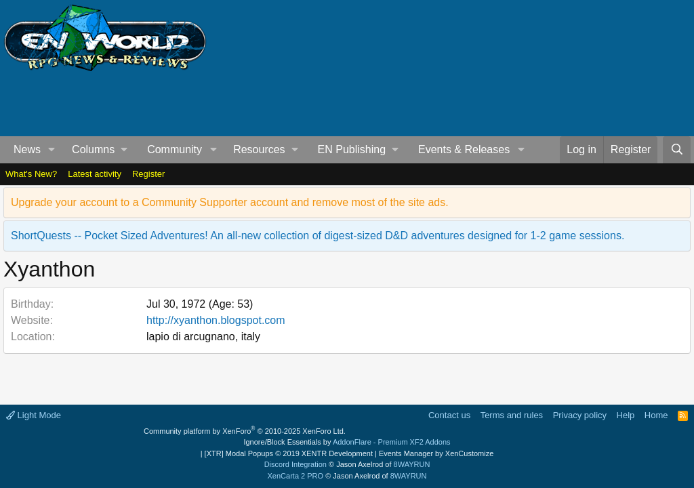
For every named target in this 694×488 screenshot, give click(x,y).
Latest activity (94, 174)
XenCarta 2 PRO (296, 476)
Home (656, 415)
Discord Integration (295, 464)
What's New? (31, 174)
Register (148, 174)
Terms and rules (512, 415)
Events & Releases (464, 149)
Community (174, 149)
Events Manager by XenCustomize (436, 453)
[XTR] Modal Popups (289, 453)
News (27, 149)
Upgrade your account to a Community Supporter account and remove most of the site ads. (230, 202)
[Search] (677, 149)
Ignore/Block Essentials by (346, 442)
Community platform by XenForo (245, 431)
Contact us (449, 415)
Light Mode (33, 415)
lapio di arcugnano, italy (203, 336)
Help (626, 415)
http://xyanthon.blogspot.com (215, 320)
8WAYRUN (412, 464)
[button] (52, 149)
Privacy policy (580, 415)
